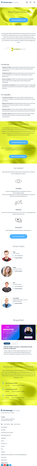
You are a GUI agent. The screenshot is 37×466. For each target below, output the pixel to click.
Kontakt (3, 452)
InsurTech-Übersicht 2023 (11, 383)
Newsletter (3, 438)
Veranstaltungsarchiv (6, 435)
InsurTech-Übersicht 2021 (11, 395)
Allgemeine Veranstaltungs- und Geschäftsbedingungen (13, 454)
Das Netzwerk (4, 427)
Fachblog (3, 429)
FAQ (2, 449)
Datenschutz (4, 460)
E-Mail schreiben (17, 257)
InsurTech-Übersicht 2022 (11, 389)
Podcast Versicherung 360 (7, 432)
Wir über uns (4, 443)
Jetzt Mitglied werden (18, 236)
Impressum (3, 457)
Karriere (3, 446)
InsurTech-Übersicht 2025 (18, 20)
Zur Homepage (9, 2)
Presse (2, 441)
